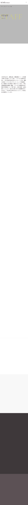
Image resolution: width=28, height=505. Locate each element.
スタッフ (5, 6)
